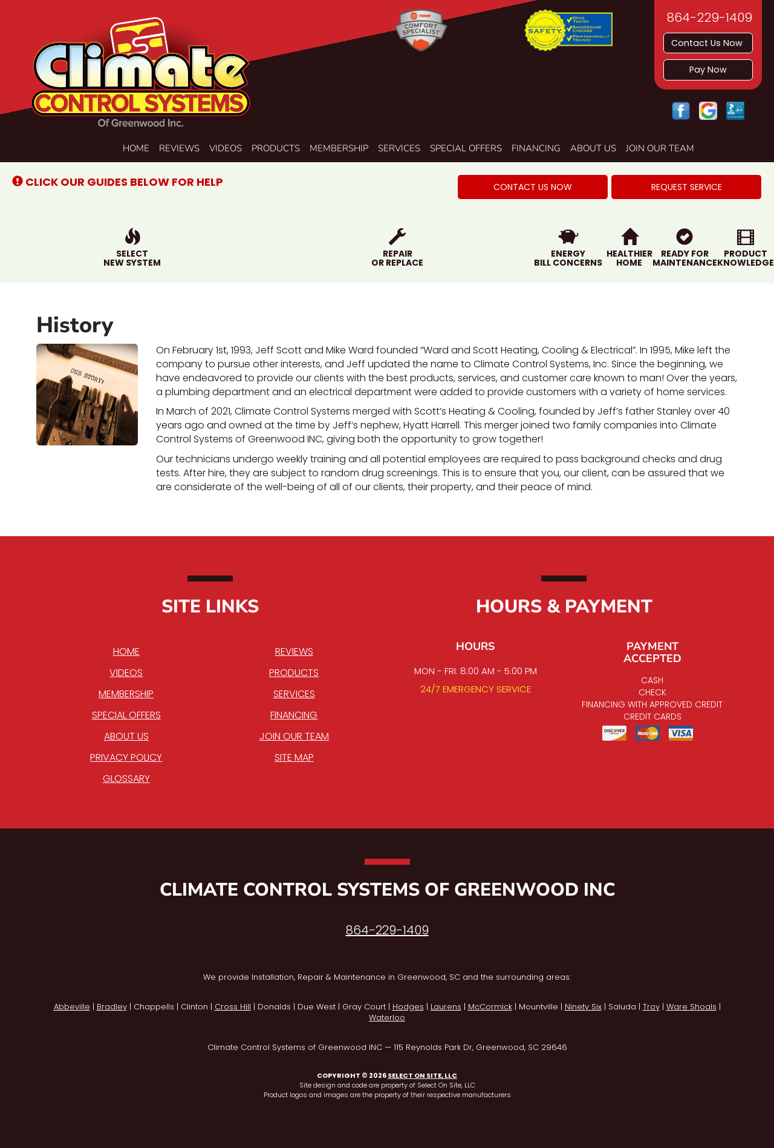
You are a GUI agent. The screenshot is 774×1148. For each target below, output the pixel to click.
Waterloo (387, 1017)
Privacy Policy (126, 757)
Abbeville (72, 1006)
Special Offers (466, 148)
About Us (593, 148)
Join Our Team (660, 148)
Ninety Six (583, 1006)
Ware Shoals (691, 1006)
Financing (536, 148)
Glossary (126, 779)
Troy (651, 1006)
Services (399, 148)
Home (136, 148)
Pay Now (708, 70)
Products (276, 148)
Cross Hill (233, 1006)
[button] (532, 187)
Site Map (294, 757)
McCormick (490, 1006)
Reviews (179, 148)
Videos (225, 148)
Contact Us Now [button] (708, 43)
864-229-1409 (387, 930)
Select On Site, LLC (422, 1075)
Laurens (446, 1006)
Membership (339, 148)
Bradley (112, 1006)
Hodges (408, 1006)
